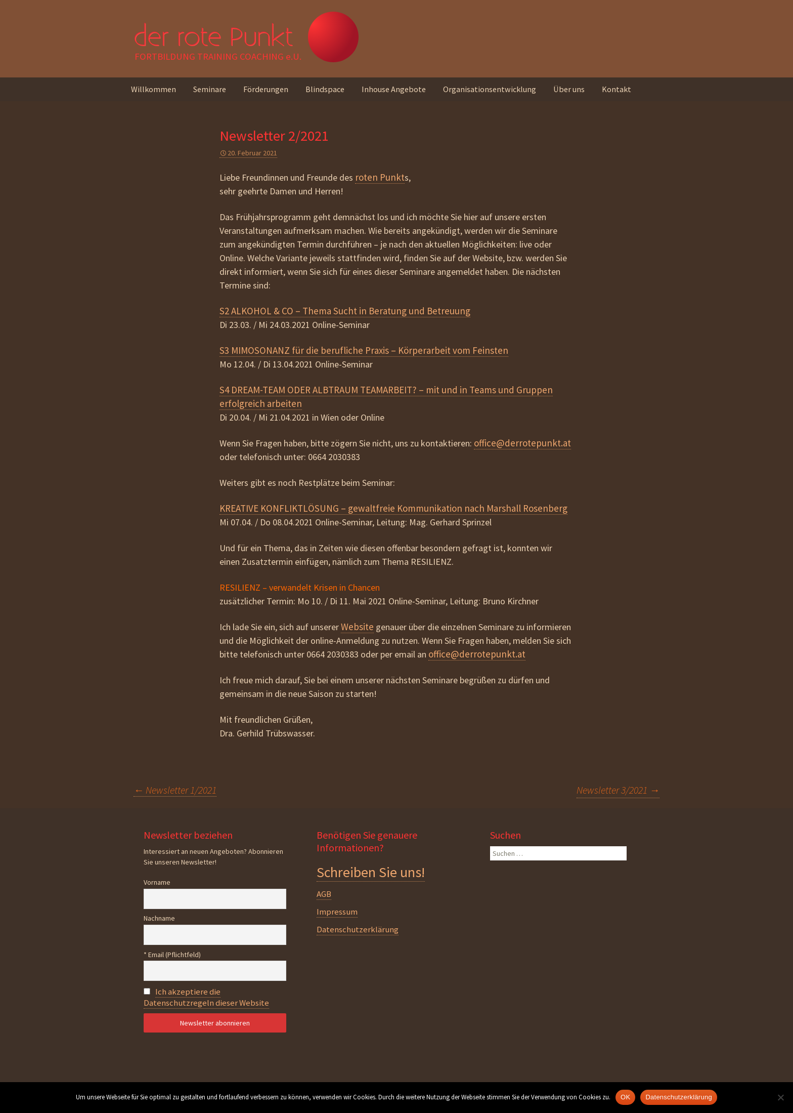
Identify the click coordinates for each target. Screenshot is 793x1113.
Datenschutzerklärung (358, 929)
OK (625, 1097)
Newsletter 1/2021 (175, 790)
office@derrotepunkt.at (522, 443)
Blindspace (324, 89)
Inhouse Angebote (394, 89)
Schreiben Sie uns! (371, 872)
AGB (324, 893)
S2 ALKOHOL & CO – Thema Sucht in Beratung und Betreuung (344, 311)
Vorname (157, 882)
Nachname (159, 918)
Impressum (337, 911)
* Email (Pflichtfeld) (172, 954)
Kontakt (616, 89)
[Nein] (780, 1097)
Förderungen (265, 89)
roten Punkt (380, 177)
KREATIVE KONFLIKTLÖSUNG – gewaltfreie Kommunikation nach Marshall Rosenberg (393, 508)
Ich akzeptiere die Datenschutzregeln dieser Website (206, 997)
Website (357, 627)
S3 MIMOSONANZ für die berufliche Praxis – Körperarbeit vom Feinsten (363, 350)
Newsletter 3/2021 (618, 790)
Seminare (209, 89)
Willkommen (153, 89)
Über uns (569, 89)
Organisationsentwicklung (489, 89)
